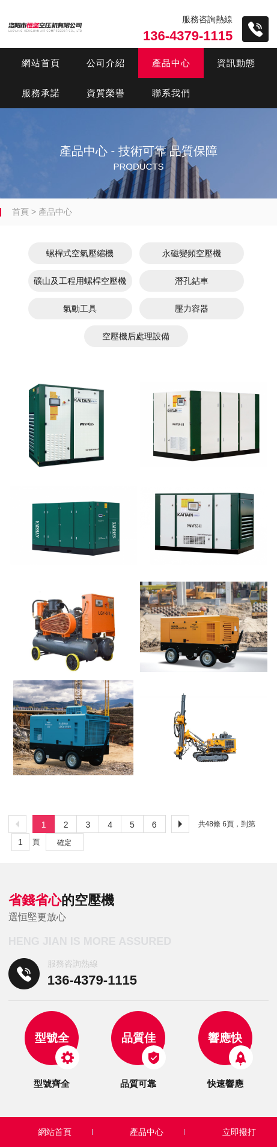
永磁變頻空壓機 (191, 253)
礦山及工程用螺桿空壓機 (80, 281)
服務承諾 (41, 93)
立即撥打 (239, 1132)
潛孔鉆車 (192, 281)
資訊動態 (236, 63)
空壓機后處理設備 (135, 336)
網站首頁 (41, 63)
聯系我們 (171, 93)
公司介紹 (106, 63)
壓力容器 (192, 308)
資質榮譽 (106, 93)
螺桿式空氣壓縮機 (80, 253)
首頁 (20, 212)
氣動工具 (80, 308)
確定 (64, 842)
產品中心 (171, 63)
